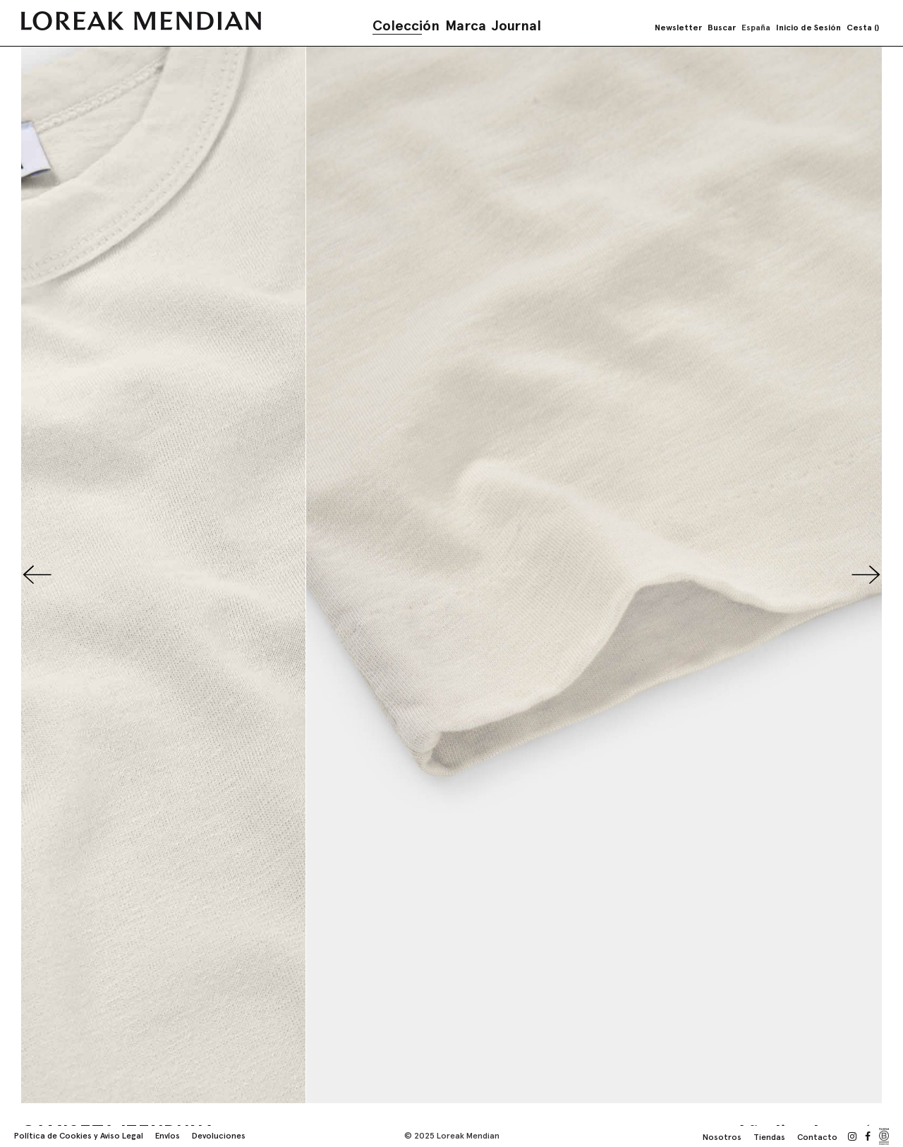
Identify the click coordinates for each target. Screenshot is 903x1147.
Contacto (817, 1137)
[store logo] (141, 20)
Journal (516, 25)
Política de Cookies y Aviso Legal (78, 1136)
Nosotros (722, 1137)
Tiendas (769, 1137)
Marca (465, 25)
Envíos (167, 1136)
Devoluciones (219, 1136)
